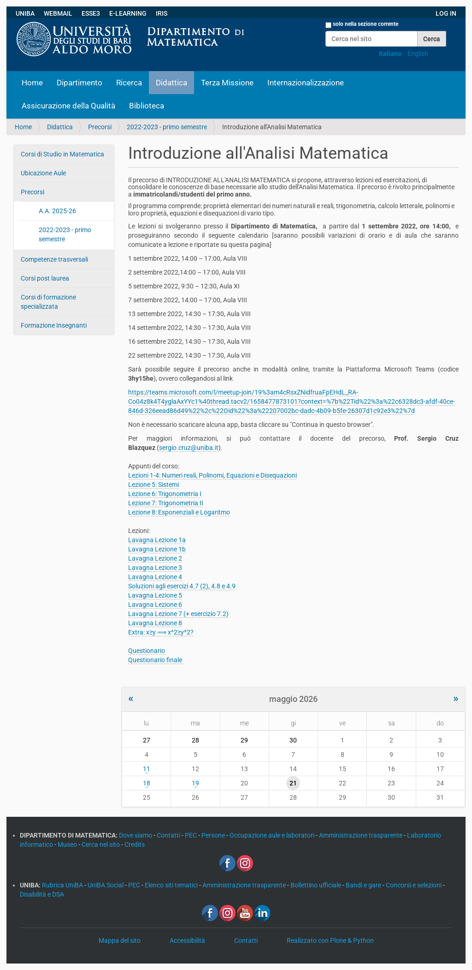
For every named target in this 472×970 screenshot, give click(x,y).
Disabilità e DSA (42, 894)
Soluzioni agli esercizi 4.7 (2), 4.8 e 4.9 (182, 586)
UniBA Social (106, 885)
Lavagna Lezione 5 (155, 595)
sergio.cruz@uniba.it (188, 447)
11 (146, 768)
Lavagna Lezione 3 (155, 567)
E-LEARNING (128, 13)
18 (146, 783)
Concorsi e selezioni (414, 885)
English (417, 53)
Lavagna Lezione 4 (155, 577)
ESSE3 (91, 13)
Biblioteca (146, 105)
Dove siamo (136, 835)
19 (195, 783)
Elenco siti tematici (172, 885)
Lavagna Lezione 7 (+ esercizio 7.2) (178, 613)
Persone (213, 835)
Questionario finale (155, 660)
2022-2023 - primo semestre (167, 127)
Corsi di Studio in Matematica (62, 154)
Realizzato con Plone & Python (330, 940)
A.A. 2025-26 (57, 211)
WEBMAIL (58, 13)
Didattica (171, 82)
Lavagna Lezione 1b (157, 549)
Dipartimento (79, 82)
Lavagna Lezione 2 (155, 558)
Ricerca (129, 82)
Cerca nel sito (101, 844)
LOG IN (446, 13)
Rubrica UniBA (63, 885)
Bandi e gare (364, 885)
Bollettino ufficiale (316, 885)
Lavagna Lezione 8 (155, 623)
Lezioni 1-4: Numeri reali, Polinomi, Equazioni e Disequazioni (212, 475)
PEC (191, 835)
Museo (68, 844)
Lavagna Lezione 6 (155, 604)
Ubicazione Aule (43, 173)
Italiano (390, 53)
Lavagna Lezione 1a (157, 540)
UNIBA (25, 13)
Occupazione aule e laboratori (273, 835)
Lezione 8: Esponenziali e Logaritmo (179, 512)
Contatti (169, 835)
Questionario (147, 650)
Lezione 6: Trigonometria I (164, 493)
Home (32, 82)
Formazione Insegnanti (54, 325)
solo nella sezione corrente (365, 24)
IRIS (161, 13)
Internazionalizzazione (305, 82)
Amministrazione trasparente (361, 835)
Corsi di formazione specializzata (48, 301)
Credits (134, 844)
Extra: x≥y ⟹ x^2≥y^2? (161, 632)
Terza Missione (227, 82)
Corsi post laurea (45, 278)
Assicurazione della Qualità (68, 105)
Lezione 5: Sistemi (153, 484)
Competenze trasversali (54, 259)
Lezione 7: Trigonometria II (165, 503)
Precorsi (100, 127)
